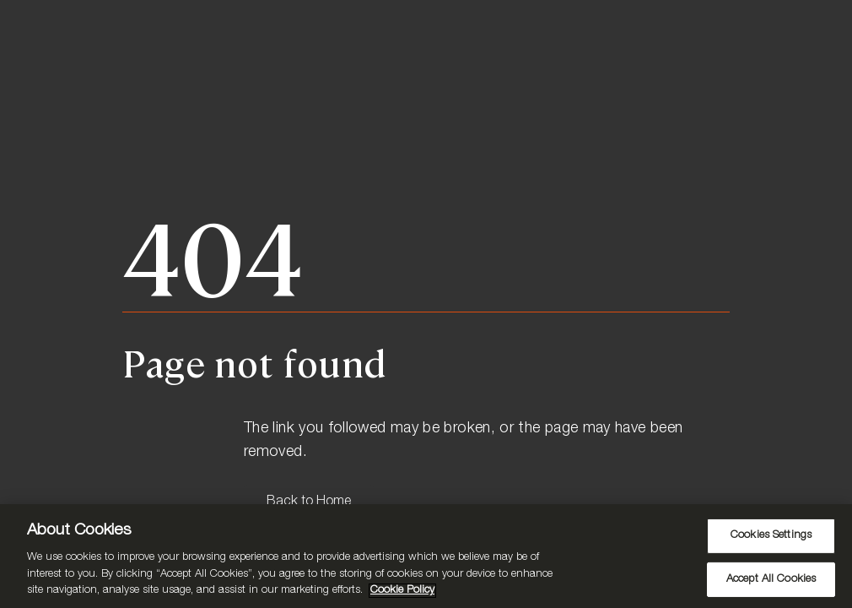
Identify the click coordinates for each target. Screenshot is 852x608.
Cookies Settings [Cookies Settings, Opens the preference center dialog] (771, 535)
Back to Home (309, 502)
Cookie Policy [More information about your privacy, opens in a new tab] (402, 590)
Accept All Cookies (771, 579)
